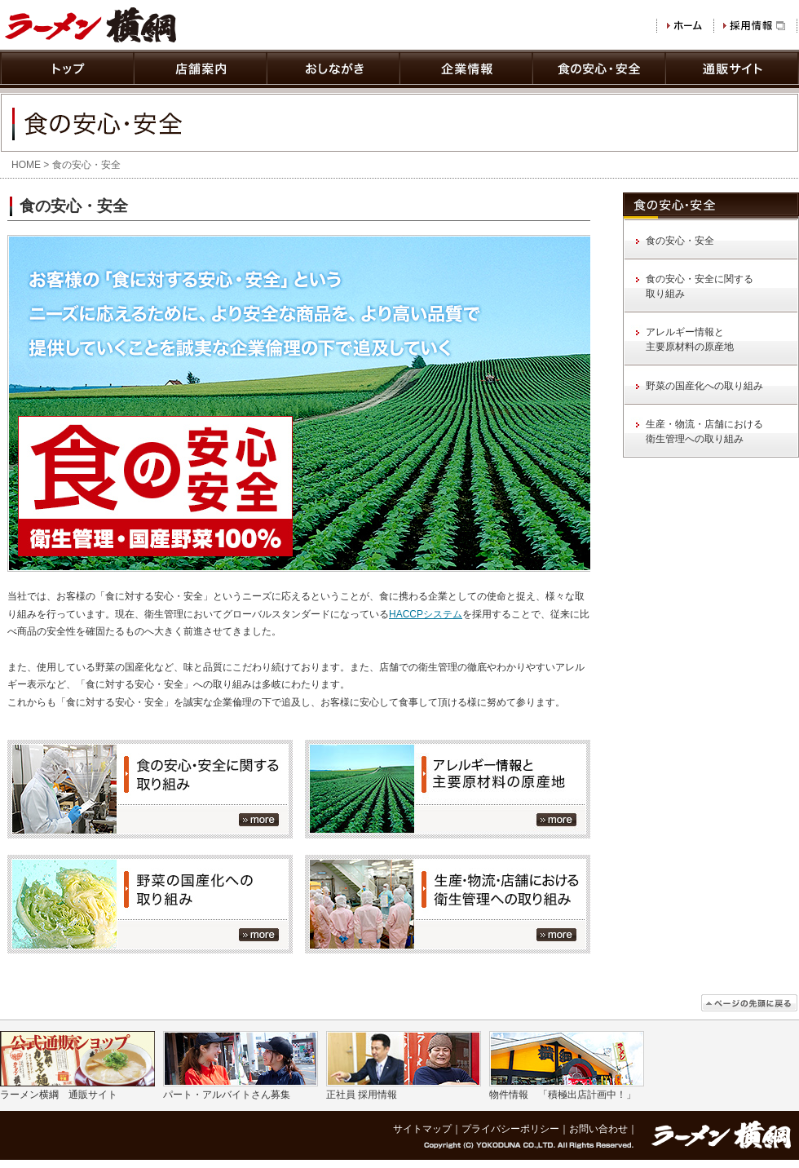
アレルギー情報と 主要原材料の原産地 (690, 339)
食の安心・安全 (680, 240)
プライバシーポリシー (510, 1129)
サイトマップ (422, 1129)
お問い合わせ (598, 1129)
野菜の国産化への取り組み (704, 386)
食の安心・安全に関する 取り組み (699, 286)
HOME (26, 164)
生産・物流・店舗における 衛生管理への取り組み (704, 431)
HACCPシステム (425, 614)
